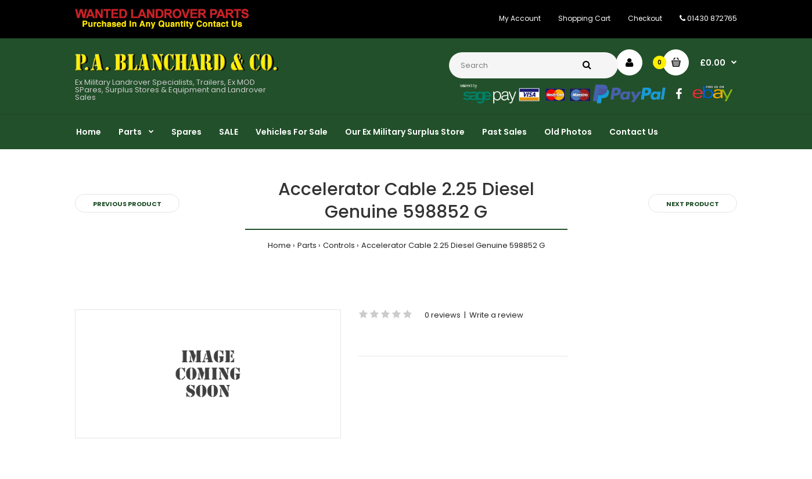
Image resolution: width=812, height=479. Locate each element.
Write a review (496, 314)
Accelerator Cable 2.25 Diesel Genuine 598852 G (453, 245)
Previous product (127, 203)
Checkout (645, 18)
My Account (520, 18)
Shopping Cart (584, 18)
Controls (339, 245)
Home (279, 245)
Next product (692, 203)
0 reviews (443, 314)
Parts (307, 245)
